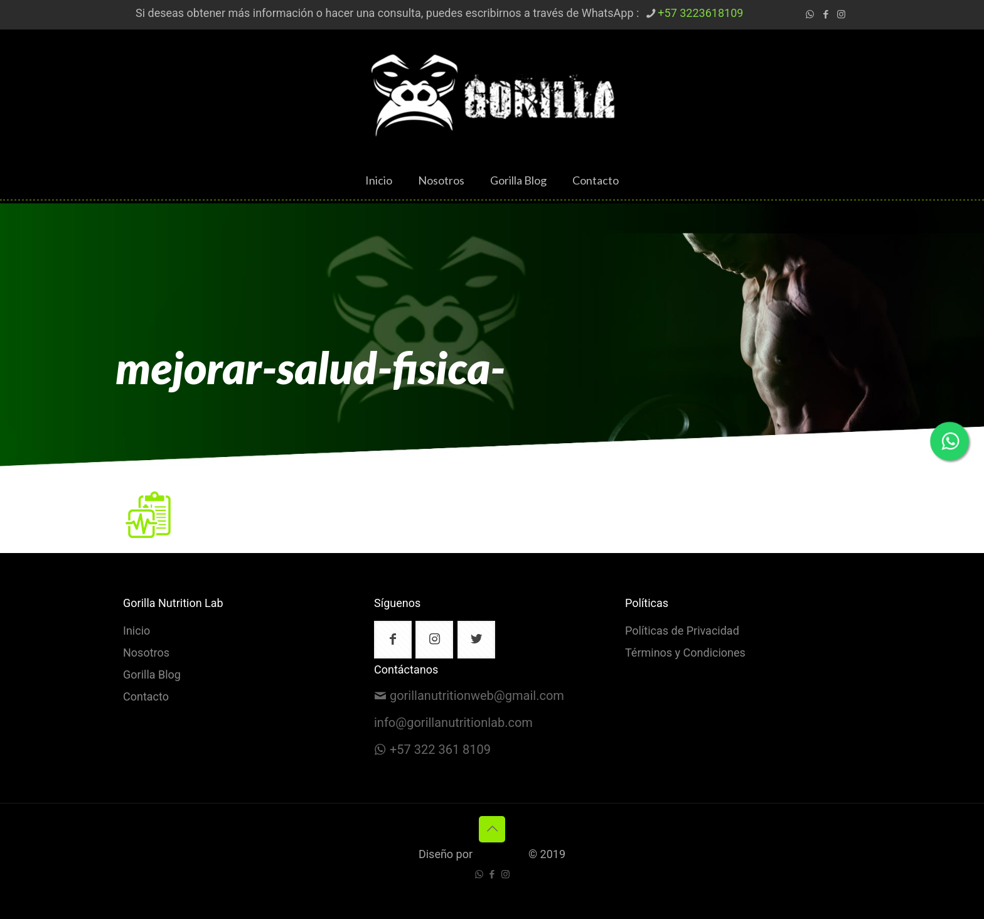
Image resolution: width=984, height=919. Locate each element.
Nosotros (146, 653)
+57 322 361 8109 (440, 750)
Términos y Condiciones (685, 653)
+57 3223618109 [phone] (700, 13)
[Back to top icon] (492, 829)
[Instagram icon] (841, 14)
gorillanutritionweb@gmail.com (477, 696)
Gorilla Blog (152, 675)
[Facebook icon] (825, 14)
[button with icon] (393, 639)
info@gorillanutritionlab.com (453, 723)
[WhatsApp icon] (810, 14)
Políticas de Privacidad (682, 631)
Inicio (136, 631)
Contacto (146, 697)
